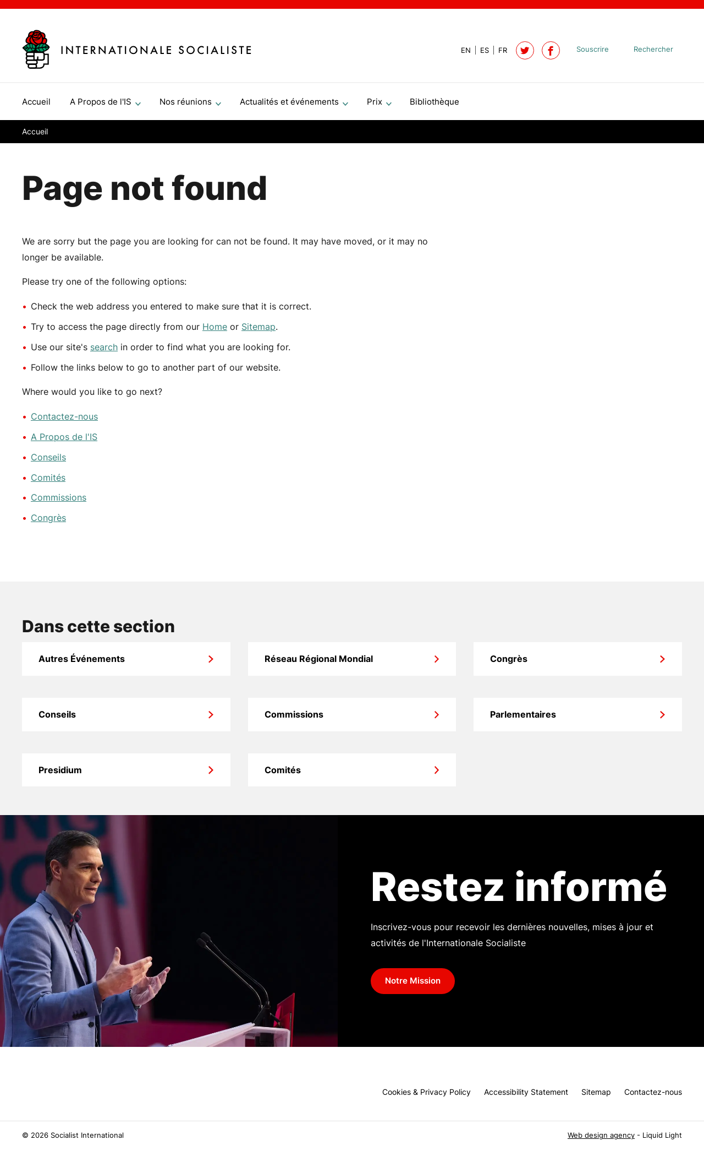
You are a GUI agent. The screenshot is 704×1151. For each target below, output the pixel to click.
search (104, 351)
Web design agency (601, 1135)
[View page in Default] (461, 50)
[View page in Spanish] (480, 50)
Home (214, 330)
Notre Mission (413, 985)
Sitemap (258, 330)
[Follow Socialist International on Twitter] (525, 50)
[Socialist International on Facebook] (550, 50)
